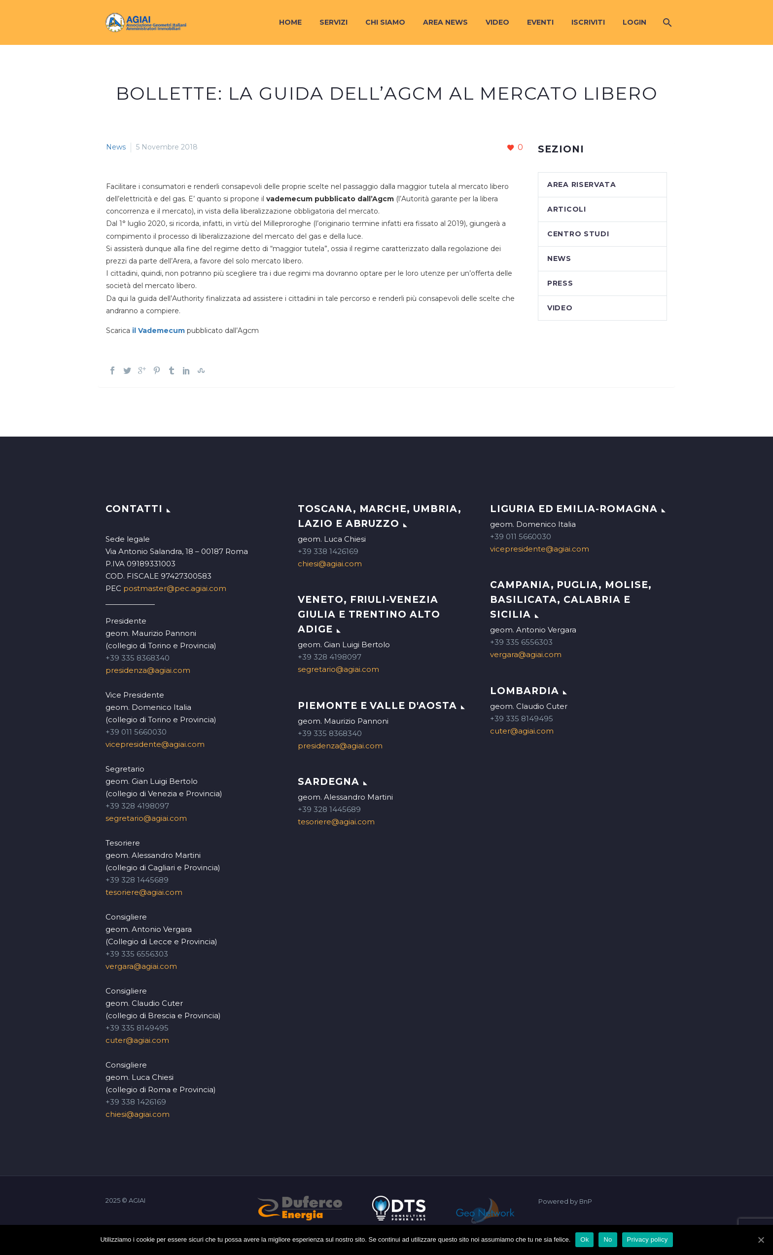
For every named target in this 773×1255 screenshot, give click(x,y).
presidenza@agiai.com (147, 670)
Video (497, 22)
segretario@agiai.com (146, 818)
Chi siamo (385, 22)
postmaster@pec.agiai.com (174, 588)
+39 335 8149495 (137, 1028)
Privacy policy (647, 1239)
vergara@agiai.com (141, 966)
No (607, 1239)
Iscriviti (588, 22)
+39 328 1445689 (137, 880)
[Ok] (761, 1240)
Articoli (566, 209)
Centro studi (578, 233)
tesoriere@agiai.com (143, 892)
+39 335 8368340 (137, 658)
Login (634, 22)
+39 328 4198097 (137, 806)
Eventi (540, 22)
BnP (585, 1201)
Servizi (333, 22)
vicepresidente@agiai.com (155, 744)
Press (560, 283)
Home (290, 22)
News (116, 147)
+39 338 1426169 (135, 1102)
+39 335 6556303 (136, 954)
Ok (584, 1239)
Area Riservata (581, 184)
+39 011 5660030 (136, 732)
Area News (445, 22)
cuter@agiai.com (137, 1040)
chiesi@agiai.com (137, 1114)
